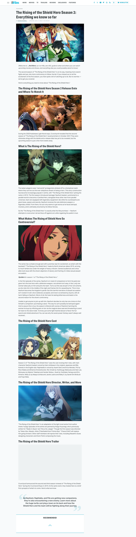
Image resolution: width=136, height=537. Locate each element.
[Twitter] (97, 2)
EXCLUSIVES (62, 3)
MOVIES (31, 3)
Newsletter (123, 2)
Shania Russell (22, 20)
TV (37, 3)
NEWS (25, 3)
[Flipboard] (104, 2)
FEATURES (72, 3)
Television (19, 8)
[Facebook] (94, 2)
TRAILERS (44, 3)
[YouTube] (100, 2)
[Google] (107, 2)
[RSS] (110, 2)
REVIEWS (53, 3)
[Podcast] (114, 2)
